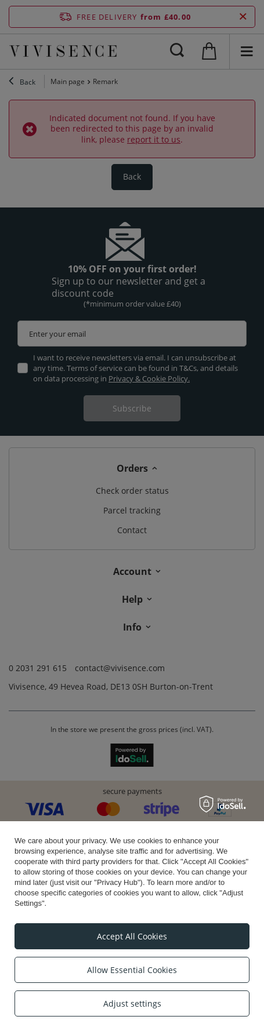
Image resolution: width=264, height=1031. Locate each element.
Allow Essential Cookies (132, 969)
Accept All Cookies (132, 936)
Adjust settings (132, 1003)
